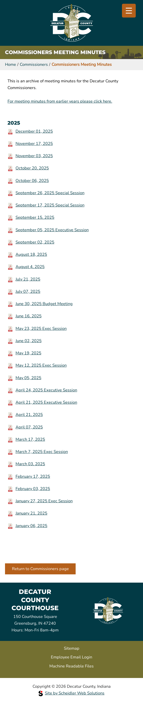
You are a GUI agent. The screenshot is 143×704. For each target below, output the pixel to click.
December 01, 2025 (34, 131)
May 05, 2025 (28, 378)
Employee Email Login (71, 657)
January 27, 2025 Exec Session (44, 501)
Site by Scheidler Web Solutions (71, 693)
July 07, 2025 (28, 291)
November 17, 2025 (34, 143)
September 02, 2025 (35, 242)
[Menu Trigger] (129, 11)
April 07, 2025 (29, 427)
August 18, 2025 (31, 254)
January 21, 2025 (31, 513)
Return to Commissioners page (40, 569)
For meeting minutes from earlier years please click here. (60, 101)
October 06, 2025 (32, 180)
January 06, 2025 (31, 526)
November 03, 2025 (34, 156)
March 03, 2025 (30, 464)
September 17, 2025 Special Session (50, 205)
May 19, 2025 (28, 353)
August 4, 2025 (30, 267)
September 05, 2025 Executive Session (52, 230)
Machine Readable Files (71, 666)
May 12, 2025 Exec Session (41, 365)
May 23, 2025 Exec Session (41, 328)
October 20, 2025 (32, 168)
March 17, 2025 (30, 439)
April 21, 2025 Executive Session (46, 402)
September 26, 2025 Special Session (50, 193)
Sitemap (71, 648)
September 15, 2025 (35, 217)
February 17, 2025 (33, 476)
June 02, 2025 (29, 341)
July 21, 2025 (28, 279)
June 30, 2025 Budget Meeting (44, 304)
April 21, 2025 (29, 414)
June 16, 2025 (29, 316)
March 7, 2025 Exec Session (42, 451)
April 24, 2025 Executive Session (46, 390)
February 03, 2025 (33, 489)
